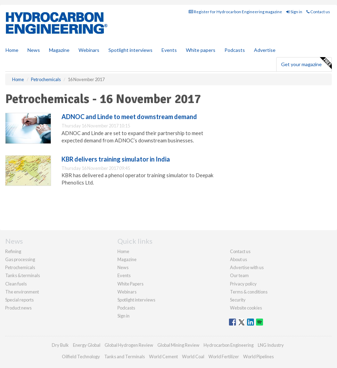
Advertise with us (247, 267)
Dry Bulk (60, 345)
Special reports (19, 300)
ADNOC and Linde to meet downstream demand (129, 116)
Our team (239, 275)
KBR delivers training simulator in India (115, 159)
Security (238, 300)
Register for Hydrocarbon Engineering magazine (235, 11)
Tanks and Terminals (124, 356)
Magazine (59, 50)
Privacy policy (243, 284)
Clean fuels (16, 284)
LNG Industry (271, 345)
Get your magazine (306, 63)
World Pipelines (258, 356)
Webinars (89, 50)
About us (238, 259)
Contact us (318, 11)
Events (169, 50)
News (123, 267)
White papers (200, 50)
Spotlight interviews (130, 50)
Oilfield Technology (81, 356)
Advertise (265, 50)
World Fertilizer (223, 356)
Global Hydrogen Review (129, 345)
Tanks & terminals (22, 275)
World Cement (163, 356)
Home (12, 50)
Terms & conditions (249, 292)
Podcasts (234, 50)
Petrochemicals (20, 267)
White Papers (130, 284)
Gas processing (20, 259)
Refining (13, 251)
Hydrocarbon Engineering (229, 345)
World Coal (193, 356)
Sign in (294, 11)
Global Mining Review (178, 345)
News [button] (33, 50)
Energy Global (86, 345)
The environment (22, 292)
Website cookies (246, 308)
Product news (18, 308)
